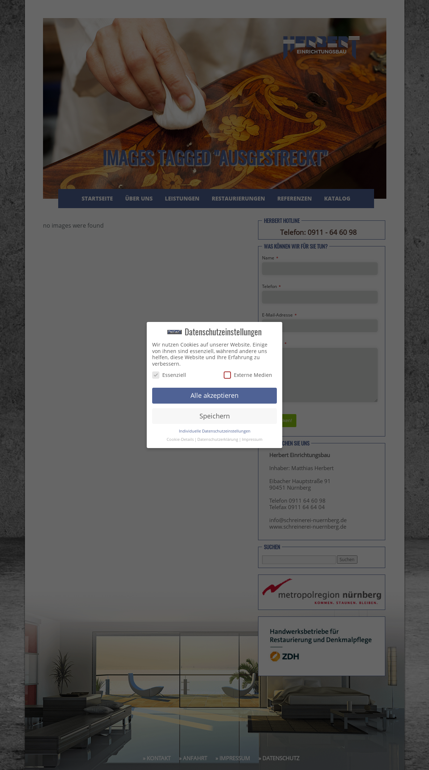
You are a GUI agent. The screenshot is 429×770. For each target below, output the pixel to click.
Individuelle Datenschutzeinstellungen (214, 431)
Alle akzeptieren (214, 395)
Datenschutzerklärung (217, 439)
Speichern (215, 416)
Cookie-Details (180, 439)
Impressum (252, 439)
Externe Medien (248, 374)
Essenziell (169, 374)
